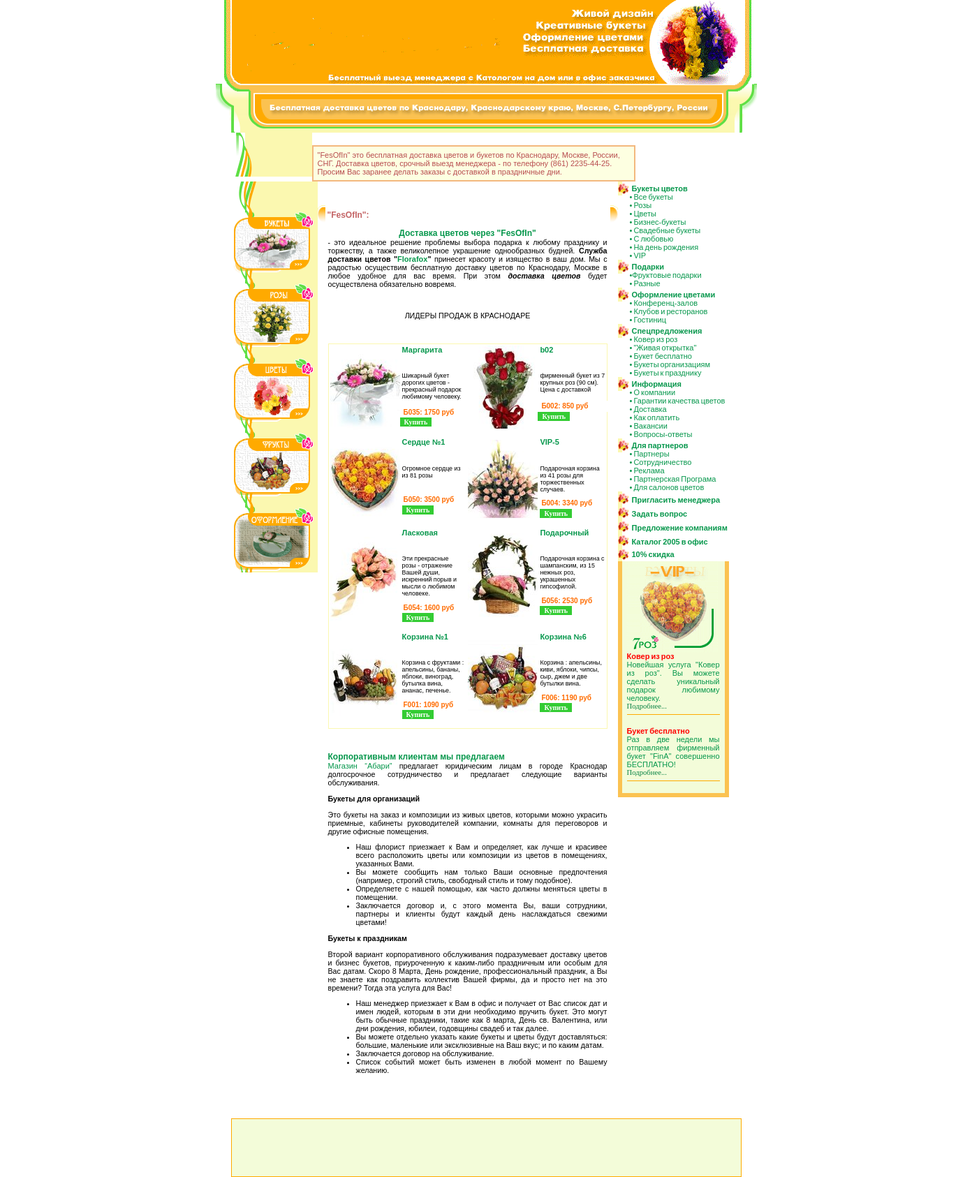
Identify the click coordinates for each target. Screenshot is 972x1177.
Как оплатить (656, 417)
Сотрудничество (662, 462)
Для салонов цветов (668, 487)
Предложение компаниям (680, 528)
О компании (654, 392)
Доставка (649, 409)
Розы (642, 205)
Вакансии (650, 426)
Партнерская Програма (674, 479)
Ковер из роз (655, 339)
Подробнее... (647, 706)
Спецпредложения (667, 331)
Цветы (644, 213)
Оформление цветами (674, 294)
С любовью (653, 239)
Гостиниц (649, 320)
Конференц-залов (665, 303)
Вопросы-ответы (662, 434)
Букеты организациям (671, 364)
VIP (639, 255)
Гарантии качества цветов (679, 401)
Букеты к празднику (667, 373)
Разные (646, 283)
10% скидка (653, 554)
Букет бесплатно (662, 356)
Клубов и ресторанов (670, 311)
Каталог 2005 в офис (670, 542)
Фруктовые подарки (666, 275)
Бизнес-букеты (659, 222)
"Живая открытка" (664, 347)
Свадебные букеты (666, 230)
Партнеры (651, 454)
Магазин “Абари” (360, 766)
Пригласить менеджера (676, 500)
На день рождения (665, 247)
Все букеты (652, 197)
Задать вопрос (660, 514)
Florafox (412, 259)
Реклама (648, 470)
